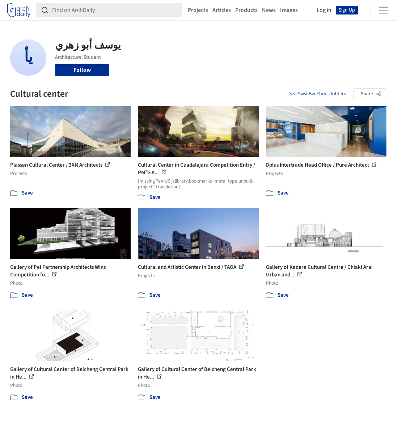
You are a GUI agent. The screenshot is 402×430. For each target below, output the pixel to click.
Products (246, 10)
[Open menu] (383, 10)
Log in (324, 10)
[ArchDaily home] (18, 10)
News (269, 10)
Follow (82, 70)
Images (289, 10)
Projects (198, 10)
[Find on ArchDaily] (115, 10)
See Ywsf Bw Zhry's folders (317, 93)
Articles (221, 10)
